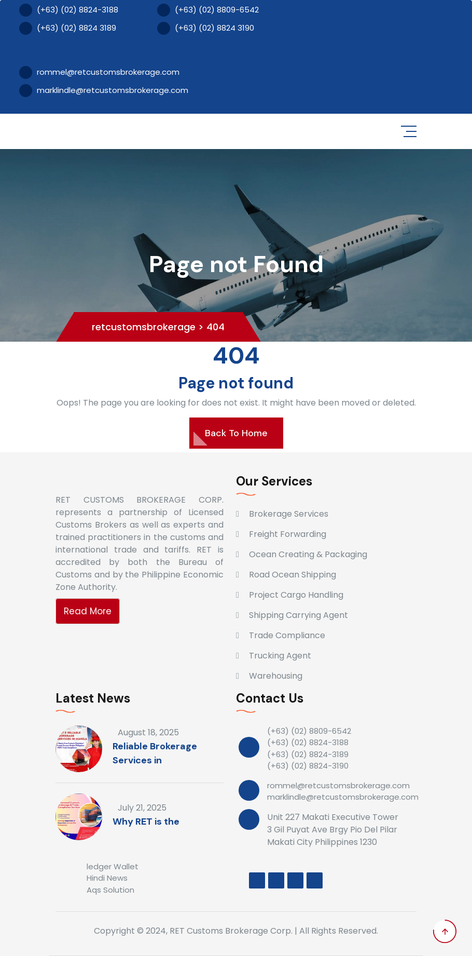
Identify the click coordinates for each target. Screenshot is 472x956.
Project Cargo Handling (296, 595)
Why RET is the (146, 821)
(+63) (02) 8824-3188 (68, 10)
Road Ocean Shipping (292, 575)
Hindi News (107, 877)
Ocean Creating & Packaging (308, 554)
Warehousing (275, 676)
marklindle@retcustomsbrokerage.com (103, 90)
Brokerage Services (288, 514)
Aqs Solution (110, 889)
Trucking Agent (280, 656)
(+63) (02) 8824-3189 (308, 754)
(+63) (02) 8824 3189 (67, 28)
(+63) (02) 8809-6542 (208, 10)
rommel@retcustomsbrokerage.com (99, 72)
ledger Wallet (112, 866)
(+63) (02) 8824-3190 (308, 765)
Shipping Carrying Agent (298, 615)
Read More (88, 611)
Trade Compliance (287, 635)
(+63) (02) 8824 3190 (205, 28)
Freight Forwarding (287, 534)
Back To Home (236, 433)
